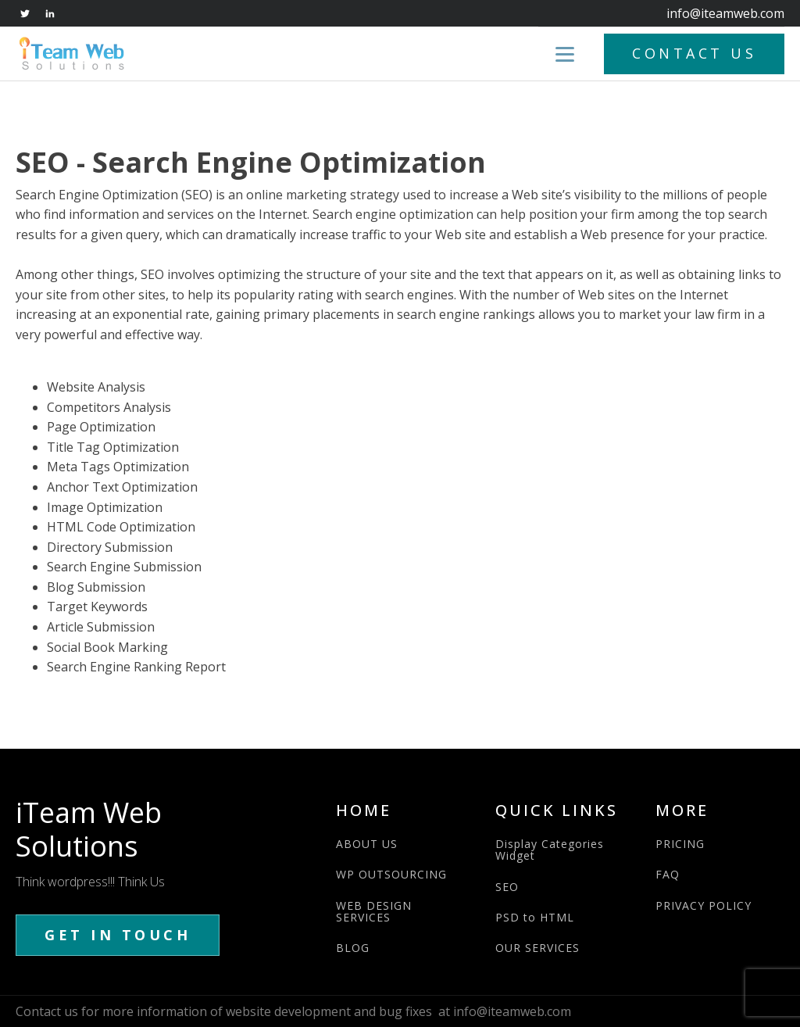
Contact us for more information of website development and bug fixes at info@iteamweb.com (293, 1011)
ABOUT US (367, 844)
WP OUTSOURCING (391, 874)
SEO (507, 887)
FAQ (667, 874)
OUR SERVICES (537, 948)
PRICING (680, 844)
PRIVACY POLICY (703, 905)
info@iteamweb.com (725, 13)
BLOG (353, 948)
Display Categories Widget (549, 850)
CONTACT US (694, 53)
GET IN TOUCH (118, 934)
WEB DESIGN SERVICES (374, 912)
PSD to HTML (534, 917)
